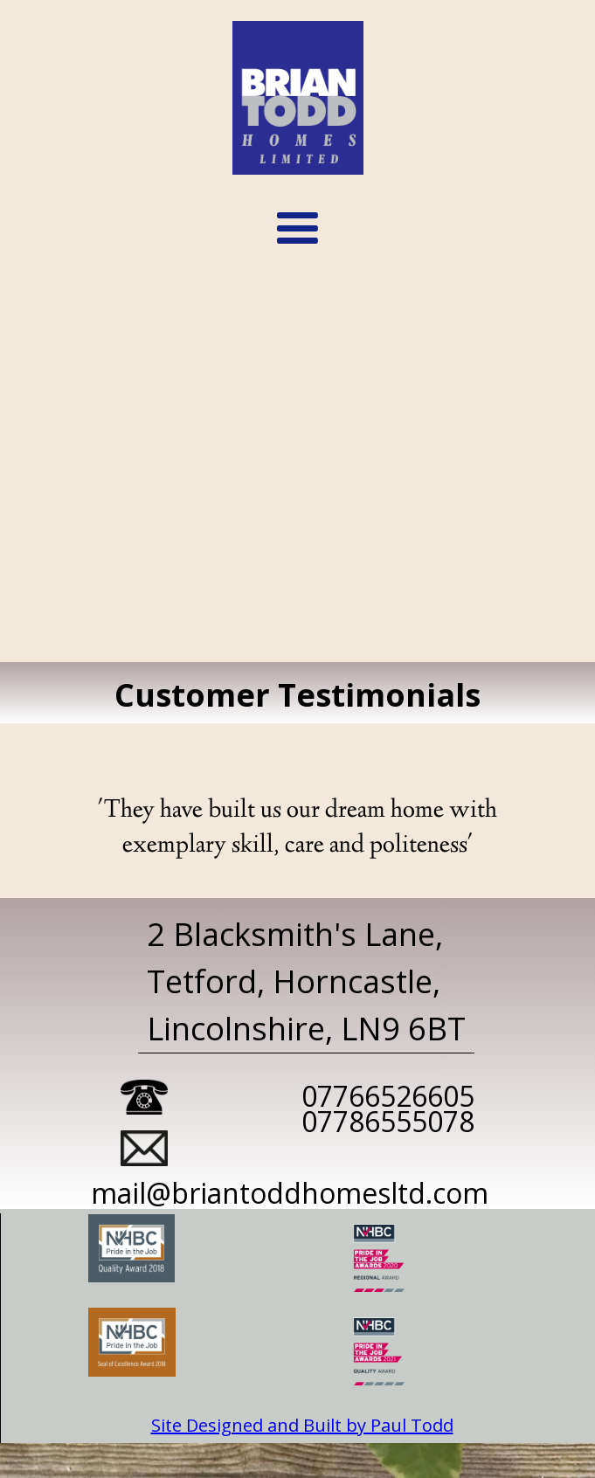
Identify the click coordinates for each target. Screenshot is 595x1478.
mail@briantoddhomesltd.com (289, 1193)
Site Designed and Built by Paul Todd (302, 1425)
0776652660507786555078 (387, 1109)
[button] (297, 229)
